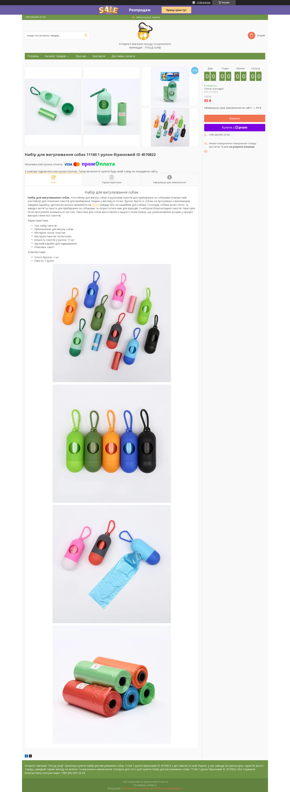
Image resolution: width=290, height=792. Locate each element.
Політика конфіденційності (168, 788)
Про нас (80, 56)
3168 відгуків (203, 2)
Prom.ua (163, 781)
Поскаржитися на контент (136, 788)
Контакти (99, 56)
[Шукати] (86, 35)
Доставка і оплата (123, 56)
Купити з (234, 127)
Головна (33, 56)
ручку (95, 204)
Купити (235, 118)
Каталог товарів (55, 56)
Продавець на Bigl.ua (145, 785)
